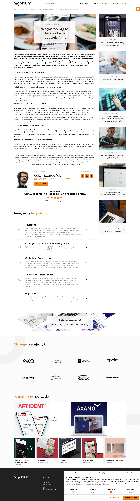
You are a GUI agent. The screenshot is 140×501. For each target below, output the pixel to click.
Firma (81, 4)
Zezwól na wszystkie (130, 498)
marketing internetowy (54, 24)
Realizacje (96, 4)
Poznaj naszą (30, 213)
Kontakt (124, 4)
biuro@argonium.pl (49, 490)
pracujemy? (29, 344)
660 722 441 (47, 488)
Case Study (115, 4)
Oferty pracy (105, 4)
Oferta (87, 4)
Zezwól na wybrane (114, 498)
